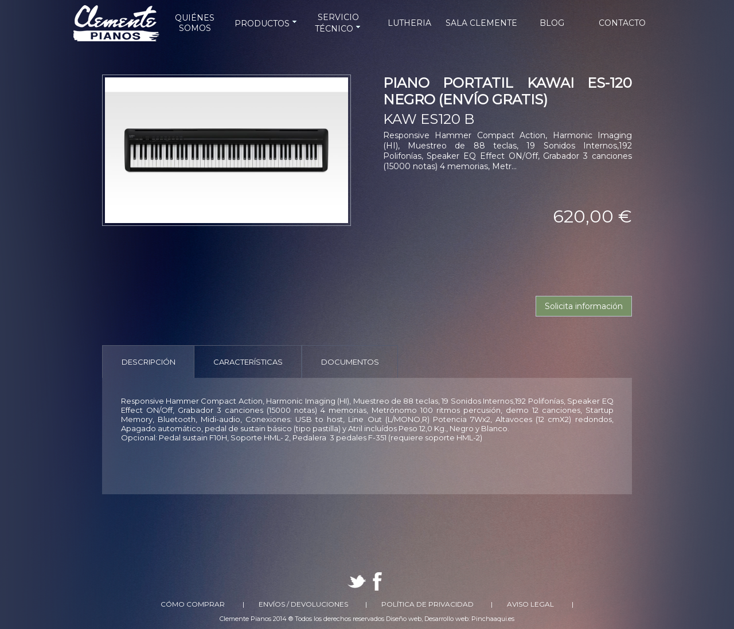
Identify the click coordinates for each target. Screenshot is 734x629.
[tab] (148, 361)
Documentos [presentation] (350, 361)
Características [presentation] (248, 361)
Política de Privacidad (427, 604)
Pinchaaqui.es (492, 619)
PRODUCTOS (267, 23)
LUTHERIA (409, 23)
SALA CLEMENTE (481, 23)
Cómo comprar (193, 604)
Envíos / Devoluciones (303, 604)
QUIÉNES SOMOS (194, 23)
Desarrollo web (446, 619)
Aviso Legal (530, 604)
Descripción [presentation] (148, 361)
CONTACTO (622, 23)
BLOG (552, 23)
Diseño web (403, 619)
